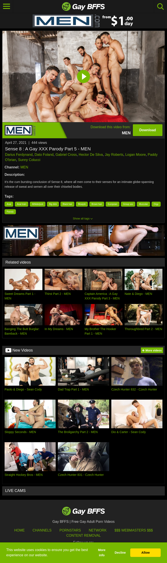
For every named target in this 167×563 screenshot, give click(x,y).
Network (98, 530)
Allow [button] (145, 552)
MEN (24, 167)
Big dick (53, 204)
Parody (10, 212)
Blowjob (82, 204)
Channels (42, 530)
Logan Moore (135, 154)
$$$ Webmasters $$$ (134, 530)
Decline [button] (120, 552)
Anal (9, 204)
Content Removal (83, 535)
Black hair (67, 204)
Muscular (143, 204)
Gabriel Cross (66, 154)
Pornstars (70, 530)
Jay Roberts (114, 154)
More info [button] (101, 552)
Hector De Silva (91, 154)
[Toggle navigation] (6, 6)
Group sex (128, 204)
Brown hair (97, 204)
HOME (19, 530)
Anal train (21, 204)
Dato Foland (44, 154)
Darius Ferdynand (19, 154)
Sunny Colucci (29, 160)
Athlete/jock (37, 204)
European (112, 204)
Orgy (156, 204)
